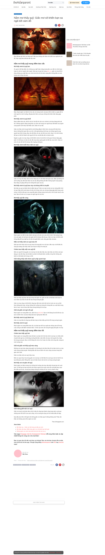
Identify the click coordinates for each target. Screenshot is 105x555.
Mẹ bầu (22, 7)
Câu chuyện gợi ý (73, 37)
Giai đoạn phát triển (38, 7)
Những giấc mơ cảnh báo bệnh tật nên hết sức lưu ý (31, 428)
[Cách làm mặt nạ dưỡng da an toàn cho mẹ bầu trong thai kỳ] (79, 60)
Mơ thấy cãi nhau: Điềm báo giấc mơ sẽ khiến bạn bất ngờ (33, 426)
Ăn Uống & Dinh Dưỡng (83, 7)
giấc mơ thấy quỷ (25, 462)
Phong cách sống (71, 7)
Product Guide (74, 2)
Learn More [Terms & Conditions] (52, 552)
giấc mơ (49, 68)
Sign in (85, 2)
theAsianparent (46, 440)
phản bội (40, 310)
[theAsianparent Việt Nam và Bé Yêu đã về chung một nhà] (79, 43)
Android (61, 440)
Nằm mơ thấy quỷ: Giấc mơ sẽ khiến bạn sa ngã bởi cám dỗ (39, 458)
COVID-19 (16, 7)
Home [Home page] (15, 458)
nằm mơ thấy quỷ (17, 462)
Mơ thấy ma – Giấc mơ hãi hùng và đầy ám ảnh (30, 424)
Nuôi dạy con (48, 7)
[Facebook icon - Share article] (56, 23)
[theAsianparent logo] (22, 3)
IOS (55, 440)
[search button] (63, 2)
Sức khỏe (62, 7)
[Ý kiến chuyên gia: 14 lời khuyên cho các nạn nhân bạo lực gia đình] (79, 52)
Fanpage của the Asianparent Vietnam (33, 431)
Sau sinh (28, 7)
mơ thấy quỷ (32, 462)
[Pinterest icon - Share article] (59, 23)
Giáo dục (56, 7)
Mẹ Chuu (25, 451)
